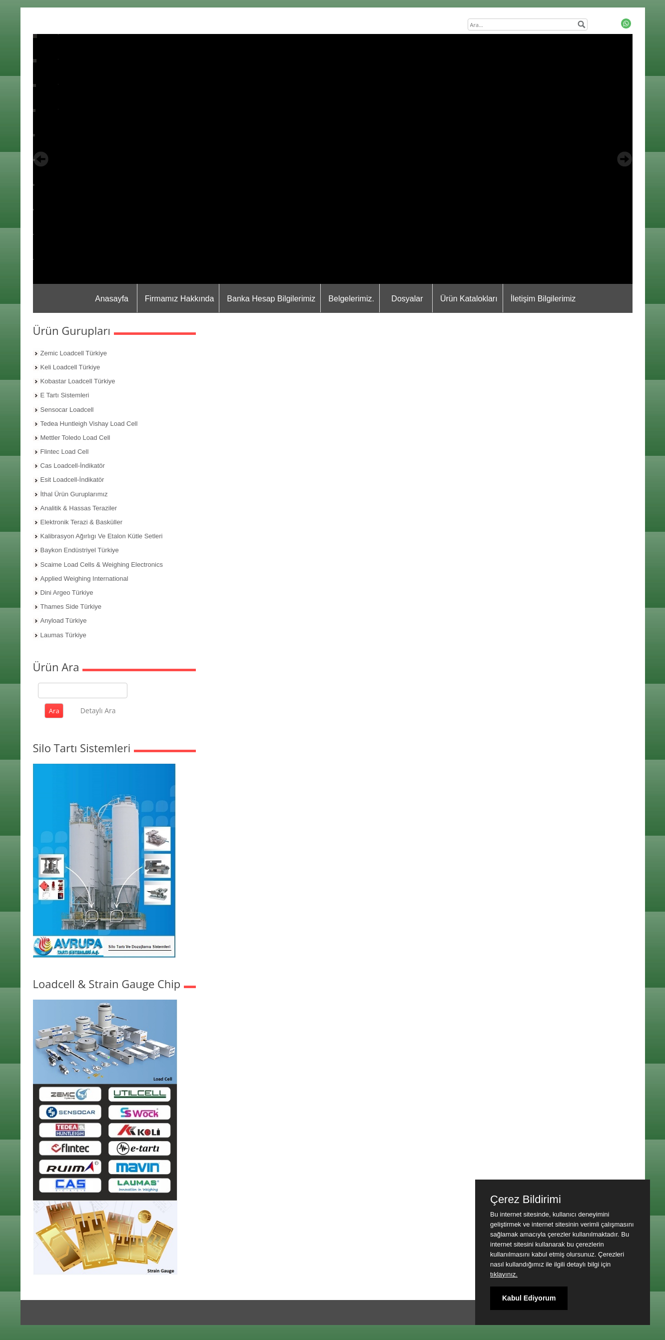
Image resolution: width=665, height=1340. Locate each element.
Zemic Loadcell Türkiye (73, 353)
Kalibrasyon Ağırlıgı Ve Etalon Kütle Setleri (101, 536)
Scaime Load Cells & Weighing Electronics (101, 564)
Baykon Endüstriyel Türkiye (79, 550)
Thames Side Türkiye (71, 606)
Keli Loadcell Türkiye (70, 367)
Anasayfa (111, 298)
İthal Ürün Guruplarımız (74, 494)
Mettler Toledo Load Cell (75, 437)
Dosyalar (407, 298)
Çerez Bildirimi (525, 1200)
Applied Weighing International (84, 578)
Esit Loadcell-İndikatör (72, 479)
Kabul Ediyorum (529, 1298)
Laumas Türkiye (63, 635)
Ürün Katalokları (469, 298)
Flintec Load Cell (64, 451)
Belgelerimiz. (351, 298)
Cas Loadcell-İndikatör (72, 465)
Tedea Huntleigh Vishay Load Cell (89, 423)
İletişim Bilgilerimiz (543, 298)
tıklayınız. (504, 1274)
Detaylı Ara (98, 710)
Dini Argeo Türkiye (66, 592)
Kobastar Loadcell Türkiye (77, 381)
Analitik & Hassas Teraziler (78, 508)
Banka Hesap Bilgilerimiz (271, 298)
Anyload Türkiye (63, 620)
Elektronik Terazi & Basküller (81, 522)
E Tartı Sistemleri (64, 395)
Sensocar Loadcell (67, 409)
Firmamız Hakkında (179, 298)
